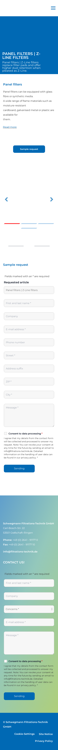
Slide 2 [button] (29, 223)
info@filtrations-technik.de (20, 551)
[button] (6, 199)
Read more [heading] (10, 127)
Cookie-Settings (24, 733)
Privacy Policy (44, 741)
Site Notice (46, 734)
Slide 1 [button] (12, 223)
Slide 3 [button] (46, 223)
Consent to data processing (25, 433)
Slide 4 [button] (29, 228)
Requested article (16, 282)
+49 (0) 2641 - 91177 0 (25, 539)
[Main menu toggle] (53, 8)
